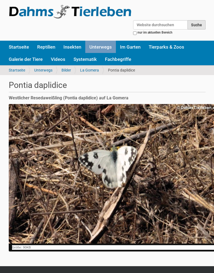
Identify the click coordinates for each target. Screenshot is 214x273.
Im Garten (130, 47)
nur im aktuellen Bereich (154, 32)
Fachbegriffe (118, 59)
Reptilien (46, 47)
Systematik (85, 59)
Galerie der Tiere (26, 59)
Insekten (72, 47)
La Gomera (89, 70)
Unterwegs (100, 47)
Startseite (19, 47)
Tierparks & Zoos (166, 47)
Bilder (66, 70)
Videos (58, 59)
